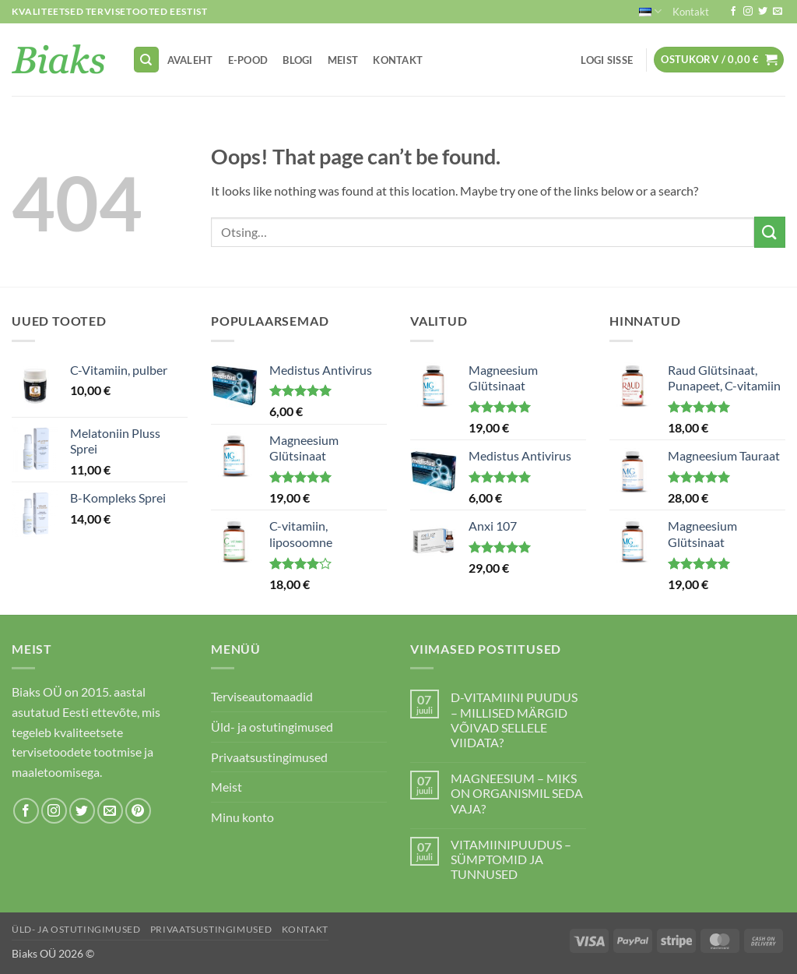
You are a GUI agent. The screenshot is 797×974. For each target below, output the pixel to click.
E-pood (248, 60)
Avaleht (190, 60)
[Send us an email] (777, 11)
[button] (607, 60)
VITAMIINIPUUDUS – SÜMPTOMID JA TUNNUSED (511, 859)
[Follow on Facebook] (733, 11)
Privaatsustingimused (269, 757)
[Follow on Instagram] (748, 11)
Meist (343, 60)
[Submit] (769, 232)
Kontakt (690, 11)
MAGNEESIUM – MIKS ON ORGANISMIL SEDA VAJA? (517, 793)
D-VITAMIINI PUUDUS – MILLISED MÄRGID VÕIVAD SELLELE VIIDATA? (514, 720)
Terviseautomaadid (262, 696)
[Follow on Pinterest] (138, 811)
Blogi (297, 60)
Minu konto (242, 817)
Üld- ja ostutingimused (272, 726)
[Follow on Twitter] (762, 11)
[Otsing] (146, 59)
